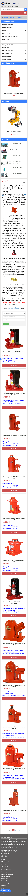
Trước (9, 830)
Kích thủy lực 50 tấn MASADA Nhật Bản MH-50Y (14, 519)
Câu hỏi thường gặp (5, 883)
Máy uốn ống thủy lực (7, 27)
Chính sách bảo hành (5, 880)
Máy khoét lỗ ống (6, 33)
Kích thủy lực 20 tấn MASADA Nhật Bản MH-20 (14, 93)
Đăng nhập (3, 6)
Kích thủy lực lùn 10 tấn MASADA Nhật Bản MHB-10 (14, 769)
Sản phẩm (3, 891)
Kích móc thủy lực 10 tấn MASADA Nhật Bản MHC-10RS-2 (14, 394)
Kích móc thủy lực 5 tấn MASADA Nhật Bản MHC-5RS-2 (14, 352)
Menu (3, 13)
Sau (19, 830)
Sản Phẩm (12, 17)
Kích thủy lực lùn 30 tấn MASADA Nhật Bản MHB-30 (14, 644)
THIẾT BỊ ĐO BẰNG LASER (15, 143)
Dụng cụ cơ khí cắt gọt (7, 50)
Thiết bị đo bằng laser (7, 45)
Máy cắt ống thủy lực (7, 24)
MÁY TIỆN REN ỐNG (13, 149)
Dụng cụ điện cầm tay (7, 53)
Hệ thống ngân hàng (5, 864)
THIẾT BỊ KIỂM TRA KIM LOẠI (15, 173)
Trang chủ (6, 17)
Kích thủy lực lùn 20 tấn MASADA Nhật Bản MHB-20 (14, 686)
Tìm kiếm (6, 324)
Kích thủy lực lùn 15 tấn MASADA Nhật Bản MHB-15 (14, 728)
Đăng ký (9, 6)
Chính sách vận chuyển (5, 876)
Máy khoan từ (5, 47)
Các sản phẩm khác (6, 59)
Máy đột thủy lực (6, 30)
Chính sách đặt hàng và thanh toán (8, 872)
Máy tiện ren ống (6, 42)
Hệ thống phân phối (5, 861)
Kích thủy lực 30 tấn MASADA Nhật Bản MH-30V (14, 477)
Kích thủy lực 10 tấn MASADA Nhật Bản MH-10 (14, 810)
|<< (5, 830)
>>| (22, 830)
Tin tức (2, 893)
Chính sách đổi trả (4, 878)
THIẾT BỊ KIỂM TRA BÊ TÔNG (15, 167)
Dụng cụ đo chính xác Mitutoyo (10, 36)
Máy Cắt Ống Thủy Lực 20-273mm (14, 131)
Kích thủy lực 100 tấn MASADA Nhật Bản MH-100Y (14, 561)
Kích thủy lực (19, 17)
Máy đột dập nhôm (6, 56)
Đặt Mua (14, 365)
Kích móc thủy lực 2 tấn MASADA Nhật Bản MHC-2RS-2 (14, 602)
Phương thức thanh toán (6, 869)
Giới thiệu (3, 859)
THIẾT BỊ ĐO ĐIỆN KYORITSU (15, 155)
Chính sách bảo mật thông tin (7, 874)
